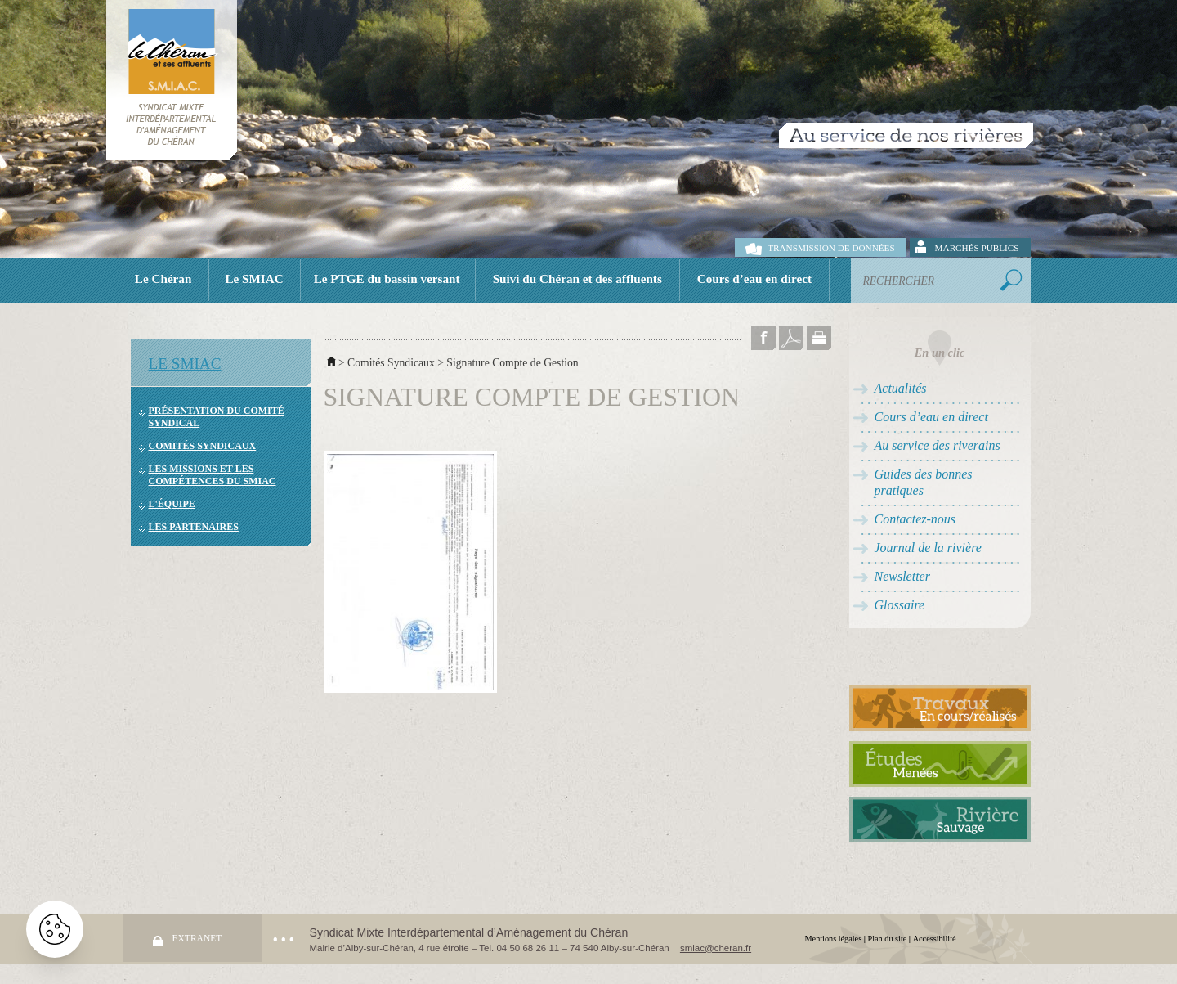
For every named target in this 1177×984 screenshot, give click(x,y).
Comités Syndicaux (203, 446)
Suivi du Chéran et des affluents (577, 278)
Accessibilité (934, 938)
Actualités (901, 388)
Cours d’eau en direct (754, 278)
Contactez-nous (915, 519)
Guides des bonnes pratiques (924, 482)
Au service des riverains (937, 445)
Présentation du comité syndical (216, 417)
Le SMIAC (254, 278)
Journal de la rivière (928, 548)
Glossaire (900, 605)
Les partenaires (194, 526)
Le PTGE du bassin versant (387, 278)
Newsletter (902, 576)
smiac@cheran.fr (715, 948)
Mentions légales (833, 938)
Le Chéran (163, 278)
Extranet (197, 938)
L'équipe (172, 504)
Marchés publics (977, 248)
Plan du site (887, 938)
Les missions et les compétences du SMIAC (212, 475)
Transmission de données (831, 248)
